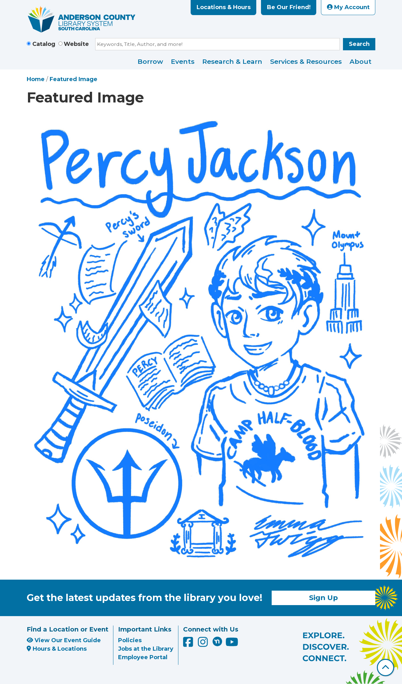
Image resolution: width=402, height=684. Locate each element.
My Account (348, 7)
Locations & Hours (224, 7)
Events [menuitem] (182, 61)
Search (359, 44)
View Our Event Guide (64, 640)
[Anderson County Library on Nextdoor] (217, 641)
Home (36, 79)
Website (76, 44)
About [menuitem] (361, 61)
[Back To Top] (385, 667)
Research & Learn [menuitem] (232, 61)
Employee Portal (142, 657)
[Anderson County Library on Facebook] (189, 644)
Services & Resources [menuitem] (306, 61)
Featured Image (73, 79)
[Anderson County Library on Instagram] (203, 644)
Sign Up (323, 597)
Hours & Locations (57, 648)
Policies (130, 640)
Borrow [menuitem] (150, 61)
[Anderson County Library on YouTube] (231, 644)
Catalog (43, 44)
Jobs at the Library (145, 648)
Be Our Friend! (289, 7)
